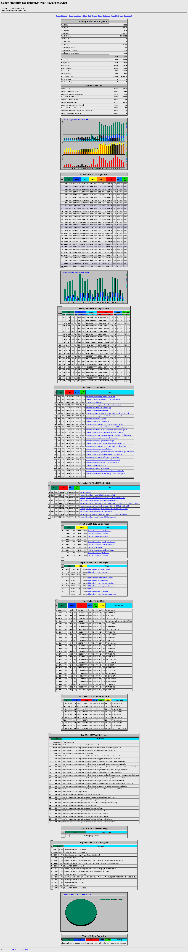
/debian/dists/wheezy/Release (96, 419)
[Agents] (120, 16)
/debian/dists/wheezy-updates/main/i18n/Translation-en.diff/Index (108, 435)
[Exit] (95, 16)
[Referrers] (106, 16)
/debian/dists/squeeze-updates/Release (101, 550)
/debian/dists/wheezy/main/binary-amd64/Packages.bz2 (105, 432)
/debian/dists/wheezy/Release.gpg (97, 421)
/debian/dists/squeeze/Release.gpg (97, 468)
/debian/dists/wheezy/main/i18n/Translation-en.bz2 (103, 405)
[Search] (114, 16)
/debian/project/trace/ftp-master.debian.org (100, 397)
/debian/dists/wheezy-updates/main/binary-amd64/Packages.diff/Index (110, 452)
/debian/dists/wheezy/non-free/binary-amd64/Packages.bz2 (106, 446)
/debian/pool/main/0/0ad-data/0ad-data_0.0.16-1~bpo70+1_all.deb (102, 498)
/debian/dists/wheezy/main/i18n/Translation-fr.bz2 (103, 463)
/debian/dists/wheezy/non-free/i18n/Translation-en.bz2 (104, 424)
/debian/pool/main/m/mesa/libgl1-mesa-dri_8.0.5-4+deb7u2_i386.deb (104, 509)
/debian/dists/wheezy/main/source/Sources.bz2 (102, 438)
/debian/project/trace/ (95, 547)
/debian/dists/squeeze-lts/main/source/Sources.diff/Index (105, 471)
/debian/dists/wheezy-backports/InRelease (101, 594)
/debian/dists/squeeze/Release (96, 465)
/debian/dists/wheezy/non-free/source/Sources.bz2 (103, 460)
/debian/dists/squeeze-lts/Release (97, 410)
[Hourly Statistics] (75, 16)
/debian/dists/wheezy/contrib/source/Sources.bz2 (102, 457)
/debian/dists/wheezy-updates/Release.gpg (100, 441)
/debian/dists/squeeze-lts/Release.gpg (98, 408)
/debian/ (90, 589)
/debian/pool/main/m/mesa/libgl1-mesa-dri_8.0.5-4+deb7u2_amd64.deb (104, 506)
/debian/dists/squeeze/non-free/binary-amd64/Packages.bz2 (106, 473)
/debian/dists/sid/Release (94, 402)
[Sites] (100, 16)
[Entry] (90, 16)
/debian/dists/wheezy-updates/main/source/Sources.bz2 (104, 454)
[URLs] (84, 16)
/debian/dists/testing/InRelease (98, 553)
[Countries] (128, 16)
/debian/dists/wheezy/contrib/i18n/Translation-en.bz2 (104, 416)
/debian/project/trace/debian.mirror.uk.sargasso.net (103, 399)
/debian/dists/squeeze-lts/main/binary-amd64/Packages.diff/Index (108, 413)
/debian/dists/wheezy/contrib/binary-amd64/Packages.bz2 (105, 443)
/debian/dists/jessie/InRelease (98, 555)
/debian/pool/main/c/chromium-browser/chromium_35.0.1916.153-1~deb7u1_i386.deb (109, 503)
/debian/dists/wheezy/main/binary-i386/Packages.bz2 (98, 517)
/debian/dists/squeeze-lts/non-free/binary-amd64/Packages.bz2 (107, 430)
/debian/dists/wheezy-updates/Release (99, 449)
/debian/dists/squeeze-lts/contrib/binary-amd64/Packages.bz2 (106, 427)
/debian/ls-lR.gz (85, 492)
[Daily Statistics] (62, 16)
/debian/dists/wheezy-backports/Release (101, 542)
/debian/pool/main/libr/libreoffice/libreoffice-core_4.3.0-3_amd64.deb (104, 514)
